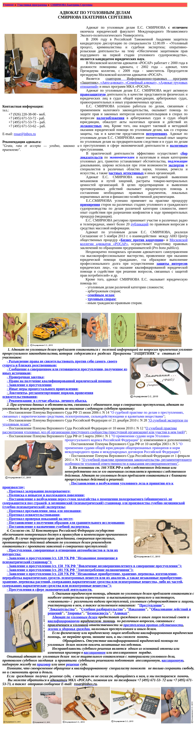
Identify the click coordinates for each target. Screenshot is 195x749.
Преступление (150, 605)
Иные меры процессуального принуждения (43, 389)
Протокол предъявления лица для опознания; (45, 511)
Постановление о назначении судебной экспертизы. (49, 526)
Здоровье (74, 613)
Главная (8, 4)
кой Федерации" (127, 440)
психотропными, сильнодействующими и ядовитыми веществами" (114, 416)
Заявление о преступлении (30, 385)
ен (112, 499)
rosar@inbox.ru (25, 134)
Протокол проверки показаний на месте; (41, 519)
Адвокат (120, 613)
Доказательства (62, 609)
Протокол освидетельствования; (34, 515)
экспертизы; (55, 507)
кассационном (94, 652)
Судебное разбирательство (102, 609)
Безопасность (98, 613)
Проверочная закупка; (26, 377)
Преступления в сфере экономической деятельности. (50, 589)
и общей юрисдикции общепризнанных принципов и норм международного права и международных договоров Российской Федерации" (122, 450)
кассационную (172, 660)
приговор (44, 664)
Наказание (136, 609)
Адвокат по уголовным (70, 617)
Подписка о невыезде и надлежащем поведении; (47, 495)
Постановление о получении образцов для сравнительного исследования (66, 522)
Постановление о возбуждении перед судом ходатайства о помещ (59, 499)
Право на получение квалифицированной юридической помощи (60, 381)
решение (72, 664)
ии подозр (121, 499)
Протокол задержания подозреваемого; (39, 491)
